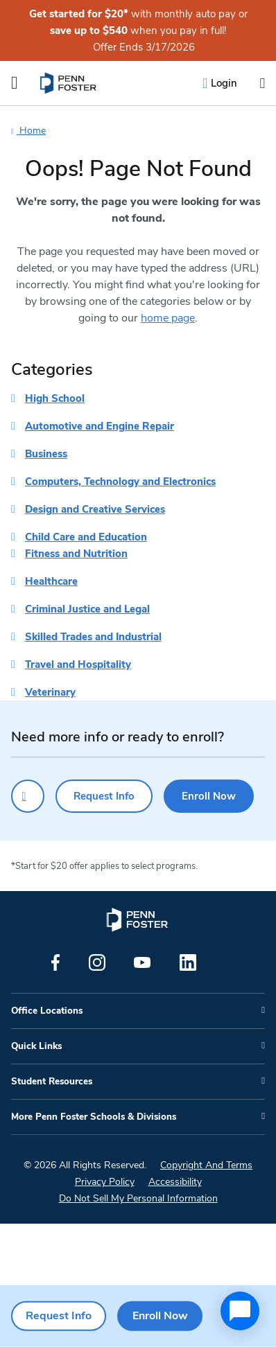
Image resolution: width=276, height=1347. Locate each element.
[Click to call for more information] (27, 796)
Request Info (104, 796)
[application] (240, 1311)
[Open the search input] (262, 83)
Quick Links (36, 1046)
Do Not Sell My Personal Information (138, 1198)
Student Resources (51, 1081)
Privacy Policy (105, 1181)
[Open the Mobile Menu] (14, 83)
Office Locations (47, 1011)
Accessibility (175, 1181)
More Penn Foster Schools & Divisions (93, 1117)
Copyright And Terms (206, 1165)
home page (168, 318)
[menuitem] (69, 83)
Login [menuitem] (224, 83)
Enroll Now (209, 796)
